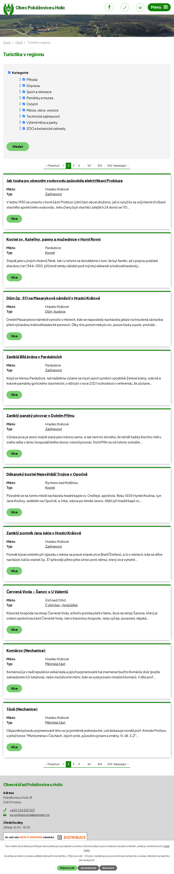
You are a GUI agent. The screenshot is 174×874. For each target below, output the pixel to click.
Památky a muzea (40, 98)
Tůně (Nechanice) (21, 709)
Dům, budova (55, 312)
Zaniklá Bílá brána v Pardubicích (34, 357)
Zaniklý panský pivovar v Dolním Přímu (40, 416)
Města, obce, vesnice (42, 110)
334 (99, 166)
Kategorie (20, 72)
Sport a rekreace (39, 92)
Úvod (6, 42)
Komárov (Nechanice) (25, 651)
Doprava (33, 85)
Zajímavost (53, 194)
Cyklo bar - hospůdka (61, 605)
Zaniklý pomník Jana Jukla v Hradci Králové (43, 533)
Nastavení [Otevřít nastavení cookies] (109, 867)
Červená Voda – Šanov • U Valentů (37, 592)
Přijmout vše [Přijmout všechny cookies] (66, 867)
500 (110, 166)
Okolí (18, 42)
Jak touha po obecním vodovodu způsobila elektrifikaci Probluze (64, 181)
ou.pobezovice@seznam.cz (29, 815)
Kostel (50, 253)
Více (14, 219)
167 (89, 166)
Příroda (32, 79)
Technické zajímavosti (43, 116)
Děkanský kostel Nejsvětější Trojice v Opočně (46, 474)
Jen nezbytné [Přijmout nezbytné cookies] (88, 867)
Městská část (55, 664)
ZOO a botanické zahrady (46, 128)
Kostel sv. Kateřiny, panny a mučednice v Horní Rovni (53, 239)
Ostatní (32, 104)
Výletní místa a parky (42, 122)
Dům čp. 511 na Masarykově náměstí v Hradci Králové (53, 298)
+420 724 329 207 (22, 810)
